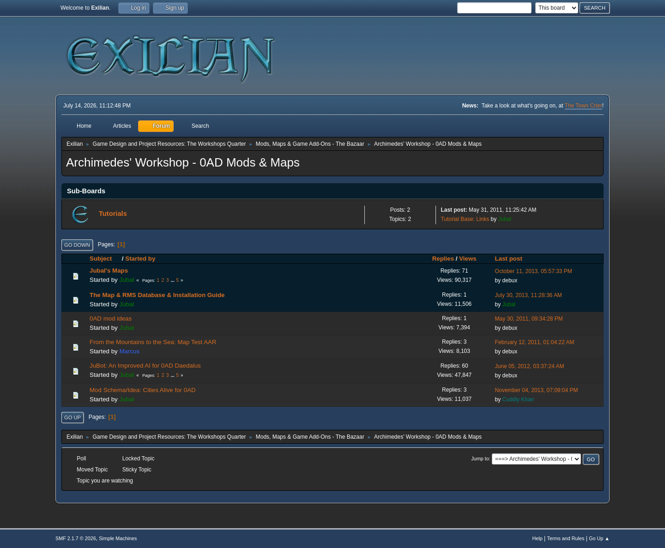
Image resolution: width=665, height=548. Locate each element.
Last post (508, 258)
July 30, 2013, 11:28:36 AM (528, 295)
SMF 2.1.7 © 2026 (75, 538)
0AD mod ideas (111, 318)
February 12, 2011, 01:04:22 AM (534, 342)
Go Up (72, 417)
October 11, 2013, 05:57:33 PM (533, 271)
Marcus (129, 351)
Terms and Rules (566, 538)
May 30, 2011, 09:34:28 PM (529, 319)
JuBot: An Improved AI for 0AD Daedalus (145, 365)
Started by (140, 258)
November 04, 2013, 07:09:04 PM (536, 390)
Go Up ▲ (599, 538)
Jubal (505, 219)
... (172, 280)
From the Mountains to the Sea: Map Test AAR (153, 342)
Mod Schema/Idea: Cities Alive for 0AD (143, 390)
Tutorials (113, 213)
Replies (443, 258)
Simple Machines (118, 538)
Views (468, 258)
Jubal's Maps (109, 270)
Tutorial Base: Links (465, 219)
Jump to (480, 458)
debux (510, 280)
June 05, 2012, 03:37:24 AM (529, 366)
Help (537, 538)
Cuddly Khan (518, 399)
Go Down (77, 245)
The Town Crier (583, 105)
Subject (105, 258)
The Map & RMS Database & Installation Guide (157, 295)
